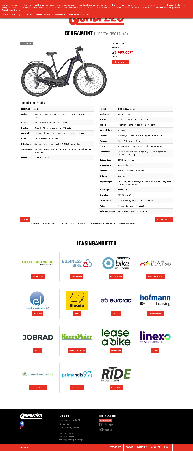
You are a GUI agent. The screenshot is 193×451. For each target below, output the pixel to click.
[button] (38, 276)
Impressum (142, 447)
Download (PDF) (164, 219)
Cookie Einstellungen (160, 447)
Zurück (25, 219)
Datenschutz (115, 447)
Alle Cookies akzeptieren (79, 14)
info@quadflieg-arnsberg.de (73, 439)
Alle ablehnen (60, 14)
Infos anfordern (120, 62)
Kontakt (129, 447)
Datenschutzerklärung (11, 14)
